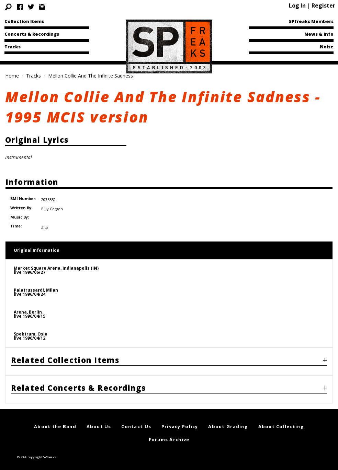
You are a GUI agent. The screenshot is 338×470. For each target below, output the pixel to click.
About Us (99, 419)
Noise (327, 47)
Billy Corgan (52, 203)
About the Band (55, 419)
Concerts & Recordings (31, 34)
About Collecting (281, 419)
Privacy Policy (179, 419)
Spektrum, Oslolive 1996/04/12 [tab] (30, 328)
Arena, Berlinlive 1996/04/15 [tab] (29, 307)
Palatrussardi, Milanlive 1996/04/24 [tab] (36, 285)
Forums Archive (169, 432)
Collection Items (24, 21)
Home (12, 75)
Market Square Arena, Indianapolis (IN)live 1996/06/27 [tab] (56, 263)
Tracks (12, 47)
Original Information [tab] (36, 243)
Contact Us (136, 419)
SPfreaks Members (311, 21)
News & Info (319, 34)
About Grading (228, 419)
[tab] (169, 354)
